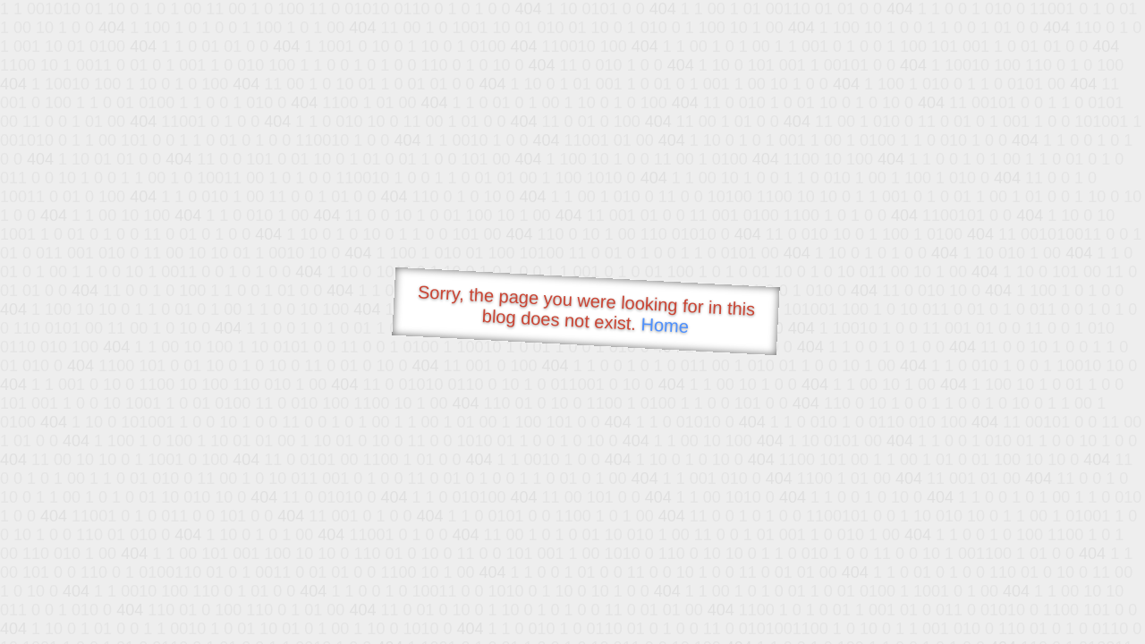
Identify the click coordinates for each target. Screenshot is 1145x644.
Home (664, 325)
